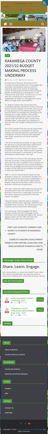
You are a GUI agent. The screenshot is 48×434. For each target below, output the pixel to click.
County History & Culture (15, 354)
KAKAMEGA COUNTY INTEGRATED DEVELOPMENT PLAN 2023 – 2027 (22, 310)
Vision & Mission (11, 350)
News (7, 55)
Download (40, 299)
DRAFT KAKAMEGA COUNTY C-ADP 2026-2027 (22, 299)
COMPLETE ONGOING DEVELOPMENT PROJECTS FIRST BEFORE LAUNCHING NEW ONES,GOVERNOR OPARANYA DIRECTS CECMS (25, 244)
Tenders (8, 388)
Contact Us (9, 408)
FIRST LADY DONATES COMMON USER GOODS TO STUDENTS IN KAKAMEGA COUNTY (23, 230)
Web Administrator (27, 80)
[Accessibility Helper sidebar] (45, 3)
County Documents (12, 369)
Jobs (6, 393)
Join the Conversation (13, 281)
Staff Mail (8, 413)
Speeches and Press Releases (16, 374)
